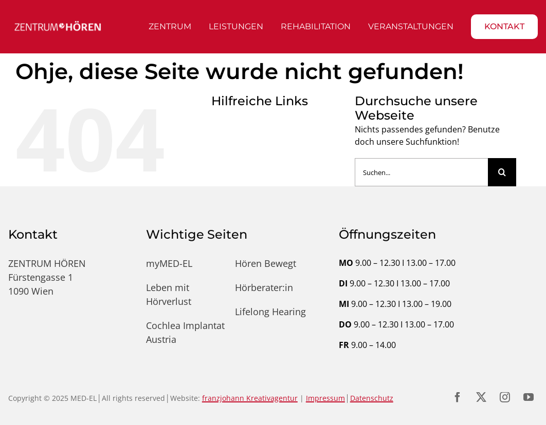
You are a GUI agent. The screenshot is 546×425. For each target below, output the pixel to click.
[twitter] (481, 397)
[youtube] (528, 397)
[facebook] (457, 397)
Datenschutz (371, 398)
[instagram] (505, 397)
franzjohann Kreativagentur (250, 398)
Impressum (325, 398)
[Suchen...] (421, 172)
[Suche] (502, 172)
